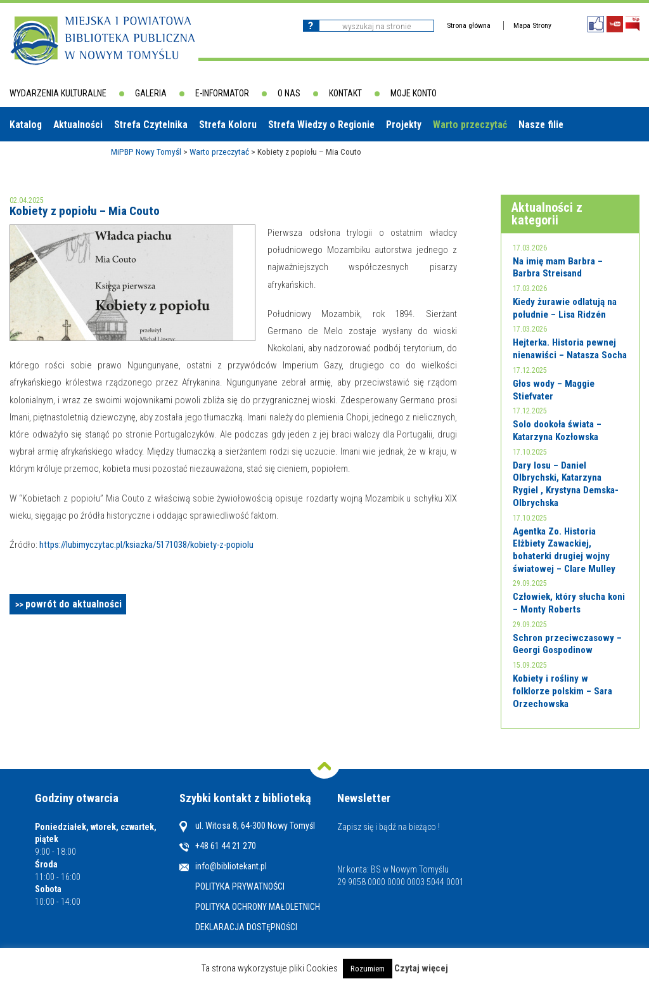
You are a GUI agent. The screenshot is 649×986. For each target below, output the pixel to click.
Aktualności (78, 125)
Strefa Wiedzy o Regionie (321, 125)
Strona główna (469, 25)
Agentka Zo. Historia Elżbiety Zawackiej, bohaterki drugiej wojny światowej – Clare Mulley (564, 550)
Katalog (26, 125)
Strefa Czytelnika (151, 125)
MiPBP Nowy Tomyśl (146, 151)
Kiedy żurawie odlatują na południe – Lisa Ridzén (565, 308)
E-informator (222, 93)
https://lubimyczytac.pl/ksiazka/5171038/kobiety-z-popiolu (146, 544)
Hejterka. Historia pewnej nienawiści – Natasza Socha (570, 349)
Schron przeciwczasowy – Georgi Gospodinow (567, 644)
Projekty (403, 125)
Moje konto (413, 93)
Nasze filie (540, 125)
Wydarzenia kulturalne (58, 93)
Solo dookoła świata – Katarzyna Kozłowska (557, 430)
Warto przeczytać (470, 125)
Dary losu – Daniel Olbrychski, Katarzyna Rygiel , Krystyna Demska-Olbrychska (566, 484)
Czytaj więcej (421, 968)
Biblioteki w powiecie (60, 158)
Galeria (151, 93)
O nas (289, 93)
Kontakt (345, 93)
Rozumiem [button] (367, 968)
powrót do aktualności (73, 604)
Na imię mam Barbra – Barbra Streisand (558, 268)
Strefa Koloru (228, 125)
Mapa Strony (532, 25)
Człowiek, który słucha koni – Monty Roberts (569, 603)
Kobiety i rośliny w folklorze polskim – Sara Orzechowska (562, 691)
